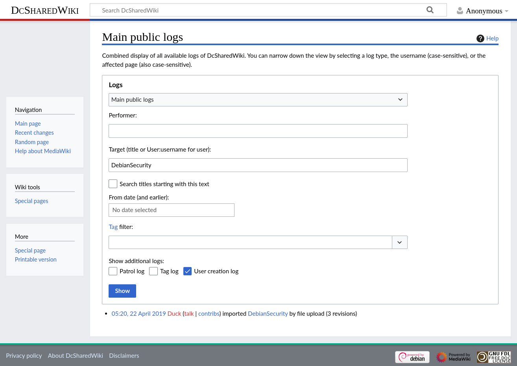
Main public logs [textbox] (132, 99)
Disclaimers (124, 355)
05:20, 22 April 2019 (139, 313)
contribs (208, 313)
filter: (121, 226)
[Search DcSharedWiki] (268, 10)
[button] (400, 242)
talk (189, 313)
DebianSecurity (268, 313)
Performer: (123, 115)
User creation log (216, 270)
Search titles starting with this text (164, 183)
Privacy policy (24, 355)
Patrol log (132, 270)
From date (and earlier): (139, 197)
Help (487, 38)
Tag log (169, 270)
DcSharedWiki (45, 10)
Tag (113, 226)
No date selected (134, 209)
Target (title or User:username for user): (160, 149)
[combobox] (258, 99)
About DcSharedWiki (75, 355)
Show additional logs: (136, 260)
